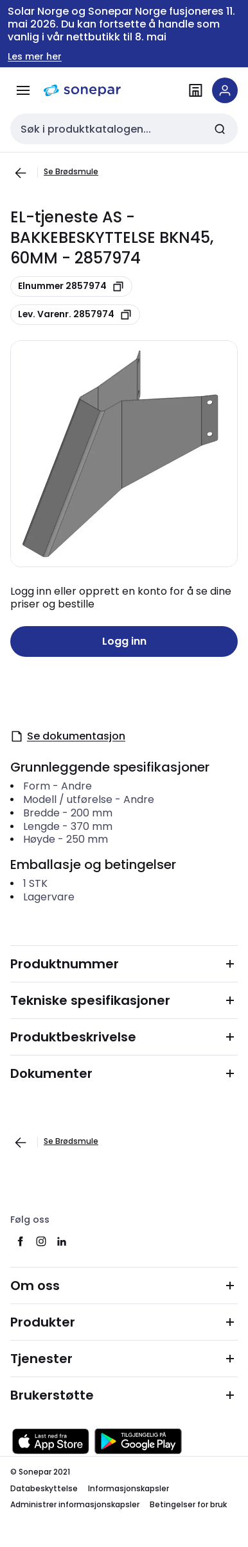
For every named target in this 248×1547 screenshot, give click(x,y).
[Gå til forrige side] (20, 173)
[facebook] (20, 1241)
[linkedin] (61, 1241)
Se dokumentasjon (67, 736)
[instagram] (41, 1241)
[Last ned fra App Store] (50, 1441)
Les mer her (35, 56)
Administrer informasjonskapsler (74, 1504)
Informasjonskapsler (128, 1488)
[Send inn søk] (219, 129)
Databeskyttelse (44, 1488)
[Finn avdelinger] (195, 90)
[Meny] (23, 90)
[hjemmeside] (82, 90)
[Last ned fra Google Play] (138, 1441)
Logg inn (124, 641)
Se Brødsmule (71, 171)
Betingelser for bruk (188, 1504)
